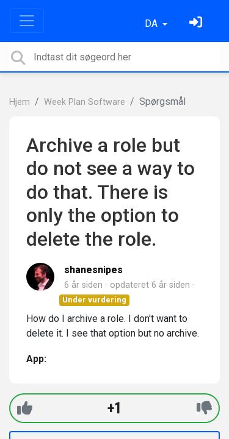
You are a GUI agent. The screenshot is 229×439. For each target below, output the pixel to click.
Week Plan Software (84, 102)
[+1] (24, 408)
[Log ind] (197, 23)
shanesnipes (93, 270)
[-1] (204, 408)
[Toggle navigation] (27, 21)
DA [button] (152, 23)
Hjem (19, 102)
